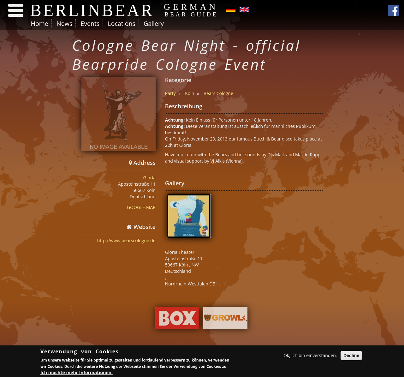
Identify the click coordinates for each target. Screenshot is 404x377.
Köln (189, 93)
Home (39, 23)
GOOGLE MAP (141, 207)
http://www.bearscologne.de (126, 240)
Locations (121, 23)
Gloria (149, 178)
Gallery (154, 23)
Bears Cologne (218, 93)
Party (170, 93)
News (64, 23)
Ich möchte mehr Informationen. (76, 373)
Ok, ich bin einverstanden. (310, 356)
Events (89, 23)
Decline (351, 356)
